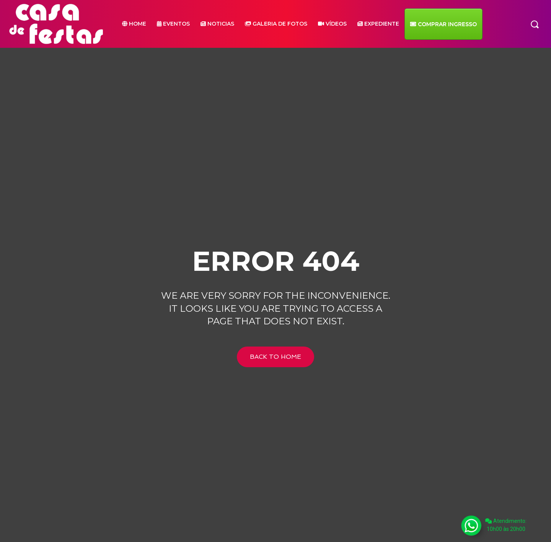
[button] (534, 23)
